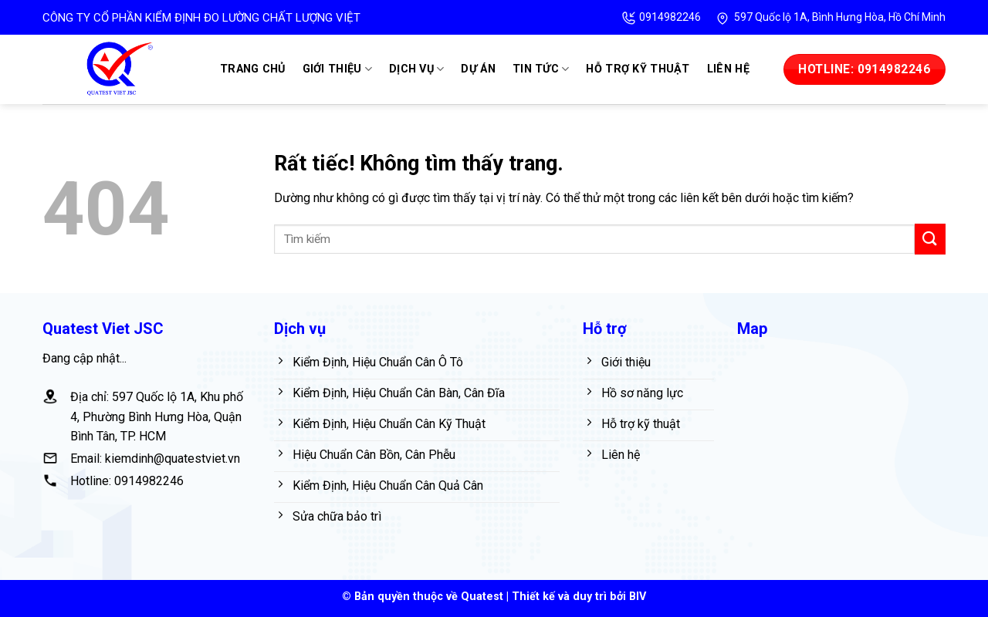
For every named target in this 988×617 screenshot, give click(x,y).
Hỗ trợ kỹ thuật (637, 69)
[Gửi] (930, 239)
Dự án (478, 69)
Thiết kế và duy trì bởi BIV (579, 596)
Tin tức (541, 69)
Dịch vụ (417, 69)
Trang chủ (253, 69)
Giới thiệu (337, 69)
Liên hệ (728, 69)
